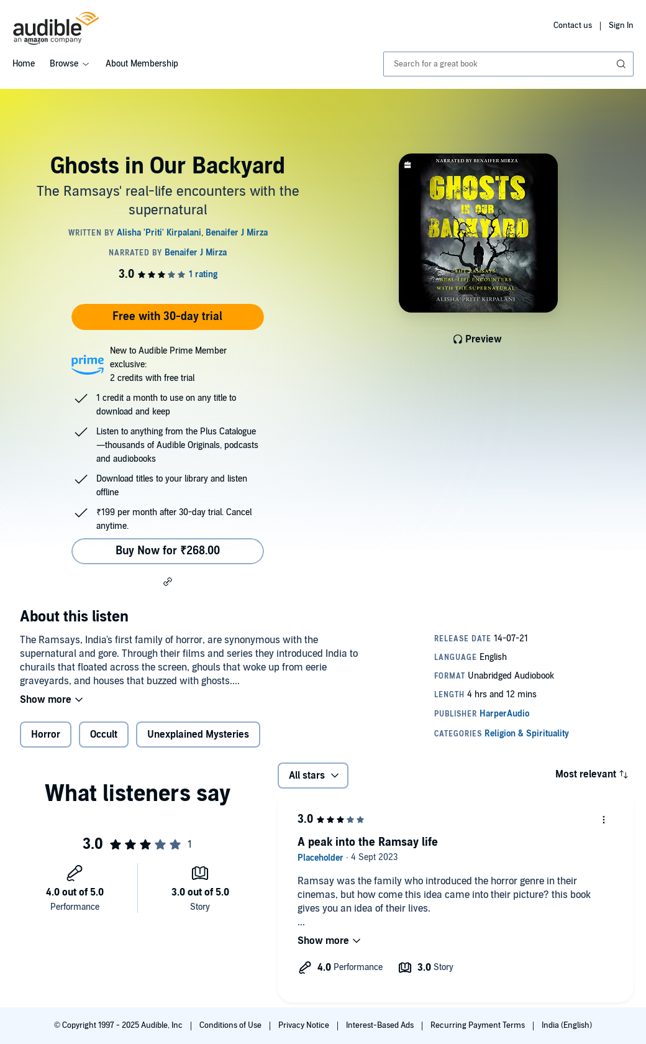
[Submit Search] (622, 64)
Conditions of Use (231, 1025)
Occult (103, 734)
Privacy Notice (304, 1025)
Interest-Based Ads (381, 1025)
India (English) (567, 1025)
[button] (168, 581)
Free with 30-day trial (167, 316)
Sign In (621, 25)
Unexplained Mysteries (198, 734)
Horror (45, 734)
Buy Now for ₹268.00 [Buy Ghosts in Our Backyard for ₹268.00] (168, 550)
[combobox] (508, 64)
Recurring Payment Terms (478, 1025)
